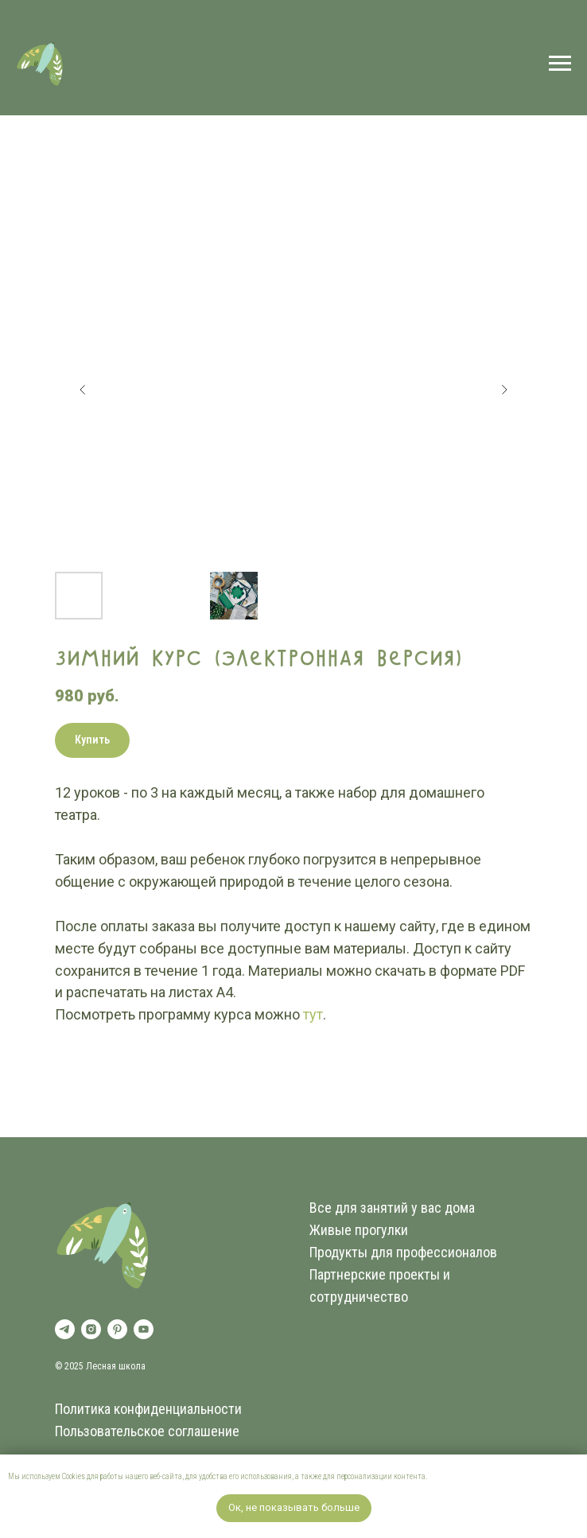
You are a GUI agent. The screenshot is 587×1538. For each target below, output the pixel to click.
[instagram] (91, 1329)
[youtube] (144, 1329)
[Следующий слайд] (504, 390)
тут (313, 1014)
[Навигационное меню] (560, 64)
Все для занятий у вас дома (392, 1207)
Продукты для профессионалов (403, 1252)
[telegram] (65, 1329)
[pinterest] (117, 1329)
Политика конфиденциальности (148, 1408)
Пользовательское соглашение (147, 1431)
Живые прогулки (358, 1229)
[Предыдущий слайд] (83, 390)
